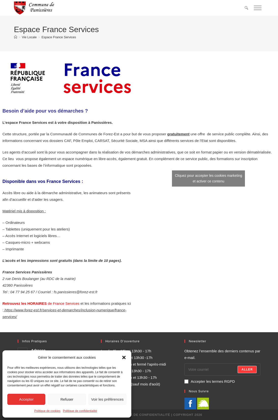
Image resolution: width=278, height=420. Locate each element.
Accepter (26, 399)
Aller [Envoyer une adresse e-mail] (247, 369)
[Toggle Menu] (258, 7)
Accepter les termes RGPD (209, 381)
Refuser (66, 399)
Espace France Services (58, 37)
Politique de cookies (47, 411)
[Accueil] (15, 37)
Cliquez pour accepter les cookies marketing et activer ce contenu (208, 178)
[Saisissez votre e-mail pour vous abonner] (222, 369)
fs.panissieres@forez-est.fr (76, 292)
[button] (123, 357)
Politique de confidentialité (80, 411)
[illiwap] (203, 403)
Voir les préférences (107, 399)
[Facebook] (190, 403)
